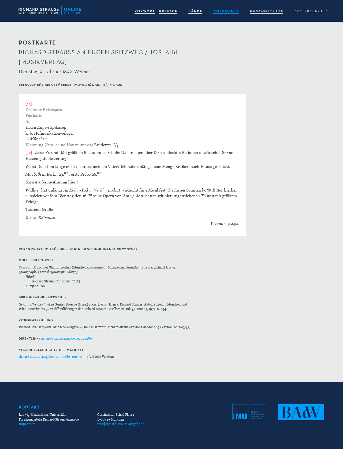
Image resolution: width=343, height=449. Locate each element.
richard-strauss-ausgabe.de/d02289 (66, 338)
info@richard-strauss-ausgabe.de (120, 424)
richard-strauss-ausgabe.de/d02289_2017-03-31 (53, 357)
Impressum (27, 424)
